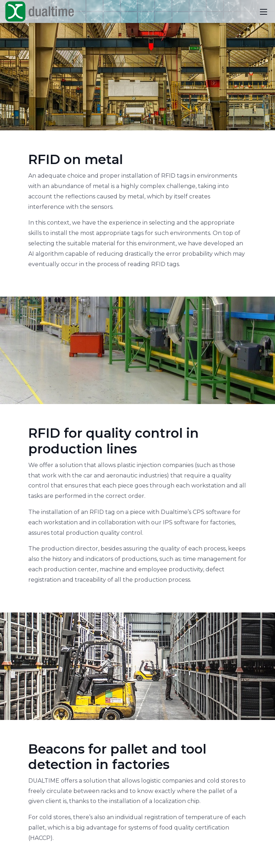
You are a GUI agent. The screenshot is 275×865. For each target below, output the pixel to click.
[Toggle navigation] (263, 11)
